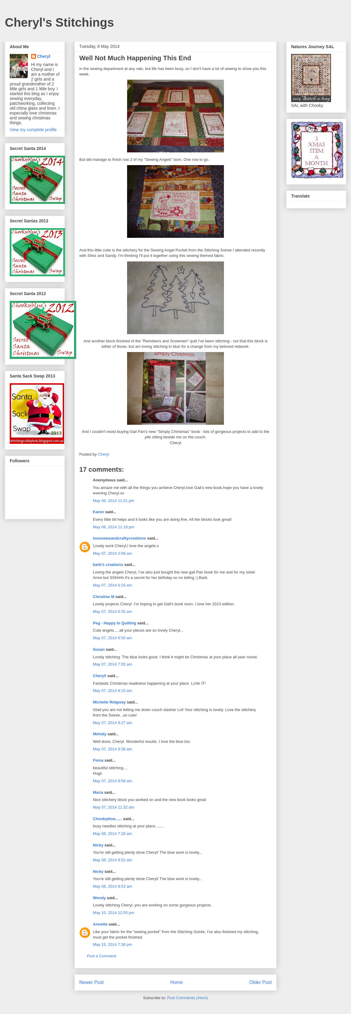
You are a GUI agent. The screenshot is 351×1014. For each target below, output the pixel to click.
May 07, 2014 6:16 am (112, 585)
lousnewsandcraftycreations (119, 538)
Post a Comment (101, 956)
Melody (100, 734)
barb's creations (108, 564)
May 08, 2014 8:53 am (112, 886)
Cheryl (44, 56)
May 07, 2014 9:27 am (112, 722)
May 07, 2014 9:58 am (112, 781)
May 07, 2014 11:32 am (113, 807)
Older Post (260, 982)
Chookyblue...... (107, 818)
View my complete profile (33, 129)
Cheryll (99, 675)
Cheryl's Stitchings (59, 22)
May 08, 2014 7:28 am (112, 833)
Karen (98, 512)
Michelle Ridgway (109, 702)
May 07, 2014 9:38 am (112, 749)
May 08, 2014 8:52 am (112, 860)
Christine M (103, 596)
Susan (99, 649)
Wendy (99, 898)
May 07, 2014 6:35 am (112, 611)
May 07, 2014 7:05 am (112, 664)
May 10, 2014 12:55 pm (113, 912)
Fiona (98, 760)
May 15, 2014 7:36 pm (112, 944)
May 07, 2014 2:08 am (112, 553)
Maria (98, 792)
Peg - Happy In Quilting (114, 623)
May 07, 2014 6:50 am (112, 638)
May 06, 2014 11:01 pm (113, 500)
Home (176, 982)
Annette (100, 924)
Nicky (98, 845)
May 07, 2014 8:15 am (112, 690)
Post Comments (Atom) (187, 998)
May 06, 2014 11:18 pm (113, 527)
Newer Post (91, 982)
